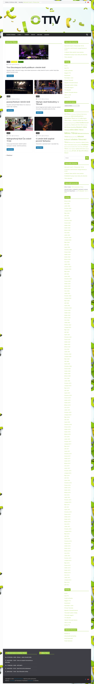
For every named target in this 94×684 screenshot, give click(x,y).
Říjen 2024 (67, 242)
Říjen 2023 (67, 271)
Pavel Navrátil (16, 64)
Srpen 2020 (67, 363)
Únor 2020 (66, 378)
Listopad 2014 (67, 531)
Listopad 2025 (67, 210)
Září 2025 (66, 215)
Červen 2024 (67, 252)
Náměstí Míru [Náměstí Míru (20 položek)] (78, 142)
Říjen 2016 (67, 475)
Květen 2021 (67, 342)
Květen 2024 (67, 254)
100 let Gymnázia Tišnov (77, 187)
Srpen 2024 (67, 247)
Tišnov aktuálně (68, 57)
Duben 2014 (67, 548)
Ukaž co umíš (67, 95)
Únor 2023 (66, 291)
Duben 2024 (67, 257)
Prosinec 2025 (67, 208)
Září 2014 (66, 536)
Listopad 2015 (67, 502)
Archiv (33, 34)
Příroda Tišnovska (68, 80)
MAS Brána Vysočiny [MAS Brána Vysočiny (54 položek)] (70, 127)
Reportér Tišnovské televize (71, 82)
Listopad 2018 (67, 414)
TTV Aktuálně (14, 61)
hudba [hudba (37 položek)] (81, 118)
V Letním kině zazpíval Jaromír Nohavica (45, 139)
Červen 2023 (67, 281)
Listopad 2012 (67, 580)
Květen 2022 (67, 312)
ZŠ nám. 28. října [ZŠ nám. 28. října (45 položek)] (76, 151)
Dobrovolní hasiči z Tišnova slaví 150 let (74, 46)
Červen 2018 (67, 427)
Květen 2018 (67, 429)
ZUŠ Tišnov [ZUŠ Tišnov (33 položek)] (82, 148)
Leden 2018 (67, 439)
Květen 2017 (67, 458)
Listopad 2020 (67, 356)
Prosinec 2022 (67, 295)
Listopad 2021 (67, 327)
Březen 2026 (67, 201)
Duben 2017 (67, 461)
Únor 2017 (66, 465)
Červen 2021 (67, 339)
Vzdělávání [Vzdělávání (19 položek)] (73, 148)
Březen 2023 (67, 288)
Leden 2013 (67, 577)
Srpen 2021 (67, 334)
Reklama (39, 34)
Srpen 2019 (67, 393)
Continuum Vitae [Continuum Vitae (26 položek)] (79, 114)
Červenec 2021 (68, 337)
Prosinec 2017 (67, 441)
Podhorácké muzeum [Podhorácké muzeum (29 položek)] (72, 144)
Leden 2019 (67, 410)
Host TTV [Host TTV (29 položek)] (77, 118)
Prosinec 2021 (67, 325)
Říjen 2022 (67, 300)
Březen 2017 (67, 463)
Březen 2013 (67, 572)
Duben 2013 (67, 570)
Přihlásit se (67, 633)
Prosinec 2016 (67, 470)
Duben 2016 (67, 490)
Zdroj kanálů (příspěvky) (70, 636)
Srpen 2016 (67, 480)
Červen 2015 (67, 514)
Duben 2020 (67, 373)
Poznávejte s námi (68, 78)
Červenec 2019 (68, 395)
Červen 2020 (67, 368)
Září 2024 (66, 244)
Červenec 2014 (68, 541)
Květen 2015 (67, 516)
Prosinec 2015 (67, 499)
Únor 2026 (66, 203)
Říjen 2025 (67, 213)
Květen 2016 (67, 487)
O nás (19, 34)
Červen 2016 (67, 485)
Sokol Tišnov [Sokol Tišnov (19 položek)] (80, 146)
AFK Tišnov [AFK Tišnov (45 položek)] (67, 114)
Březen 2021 (67, 346)
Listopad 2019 (67, 385)
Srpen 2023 (67, 276)
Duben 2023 (67, 286)
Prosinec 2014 (67, 529)
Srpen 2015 (67, 509)
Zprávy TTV (21, 61)
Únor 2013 (66, 575)
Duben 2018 (67, 431)
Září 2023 (66, 274)
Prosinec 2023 (67, 266)
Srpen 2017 (67, 451)
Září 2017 (66, 448)
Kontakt (46, 34)
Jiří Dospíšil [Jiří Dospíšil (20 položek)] (74, 122)
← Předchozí (8, 155)
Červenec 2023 (68, 278)
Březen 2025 (67, 230)
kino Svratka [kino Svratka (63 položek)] (80, 122)
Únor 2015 (66, 524)
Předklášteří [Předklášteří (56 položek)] (85, 144)
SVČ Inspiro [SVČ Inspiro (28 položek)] (85, 146)
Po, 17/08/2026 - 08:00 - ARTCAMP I (13, 665)
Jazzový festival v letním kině (18, 102)
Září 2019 (66, 390)
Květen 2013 (67, 567)
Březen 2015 (67, 521)
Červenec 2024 (68, 249)
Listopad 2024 (67, 240)
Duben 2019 (67, 402)
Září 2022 (66, 303)
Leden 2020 (67, 380)
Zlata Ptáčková (17, 99)
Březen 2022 (67, 317)
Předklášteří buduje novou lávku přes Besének (75, 54)
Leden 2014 (67, 555)
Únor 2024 (66, 261)
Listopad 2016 (67, 473)
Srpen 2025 (67, 218)
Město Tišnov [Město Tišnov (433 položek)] (70, 133)
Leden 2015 (67, 526)
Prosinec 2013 (67, 558)
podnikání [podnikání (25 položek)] (79, 144)
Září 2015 (66, 507)
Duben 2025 (67, 227)
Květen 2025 (67, 225)
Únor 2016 (66, 495)
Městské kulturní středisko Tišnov (16, 653)
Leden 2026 (67, 206)
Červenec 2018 (68, 424)
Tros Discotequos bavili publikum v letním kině (26, 67)
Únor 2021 (66, 349)
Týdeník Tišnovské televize (70, 92)
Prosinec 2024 (67, 237)
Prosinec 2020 (67, 354)
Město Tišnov (45, 653)
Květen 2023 (67, 283)
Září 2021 (66, 332)
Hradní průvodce (68, 70)
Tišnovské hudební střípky (70, 85)
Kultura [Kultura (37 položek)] (73, 125)
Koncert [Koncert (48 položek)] (86, 122)
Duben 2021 (67, 344)
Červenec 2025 (68, 220)
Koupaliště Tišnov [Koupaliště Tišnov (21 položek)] (67, 124)
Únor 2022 (66, 320)
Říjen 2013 (67, 563)
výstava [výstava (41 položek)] (78, 148)
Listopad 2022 (67, 298)
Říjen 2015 (67, 504)
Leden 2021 (67, 351)
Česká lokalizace (68, 641)
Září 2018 (66, 419)
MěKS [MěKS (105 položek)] (72, 130)
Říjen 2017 (67, 446)
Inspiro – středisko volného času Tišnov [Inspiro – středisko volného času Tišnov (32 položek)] (77, 120)
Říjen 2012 (67, 582)
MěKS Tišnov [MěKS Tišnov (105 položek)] (78, 130)
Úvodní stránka (10, 34)
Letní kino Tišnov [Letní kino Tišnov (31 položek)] (79, 125)
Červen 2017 (67, 456)
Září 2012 (66, 584)
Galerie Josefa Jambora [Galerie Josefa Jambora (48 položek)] (77, 116)
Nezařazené (67, 75)
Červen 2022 (67, 310)
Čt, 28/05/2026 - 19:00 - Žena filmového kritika (16, 671)
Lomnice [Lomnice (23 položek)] (85, 125)
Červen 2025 (67, 223)
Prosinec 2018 (67, 412)
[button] (21, 35)
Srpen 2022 (67, 305)
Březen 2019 (67, 405)
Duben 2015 (67, 519)
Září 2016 (66, 478)
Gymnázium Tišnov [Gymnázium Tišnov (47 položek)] (69, 118)
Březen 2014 (67, 550)
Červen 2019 (67, 397)
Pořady (27, 34)
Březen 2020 (67, 376)
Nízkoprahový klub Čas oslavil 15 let (19, 139)
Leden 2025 (67, 235)
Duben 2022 (67, 315)
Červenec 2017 (68, 453)
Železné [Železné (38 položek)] (66, 153)
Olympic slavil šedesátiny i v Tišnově (47, 103)
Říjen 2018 (67, 417)
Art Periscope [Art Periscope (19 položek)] (73, 114)
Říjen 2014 (67, 533)
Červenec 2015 (68, 512)
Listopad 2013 (67, 560)
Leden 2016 (67, 497)
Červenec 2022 (68, 308)
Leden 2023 (67, 293)
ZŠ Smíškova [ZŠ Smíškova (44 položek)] (85, 151)
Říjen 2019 (67, 388)
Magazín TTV (67, 73)
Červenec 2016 (68, 482)
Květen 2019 (67, 400)
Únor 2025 (66, 232)
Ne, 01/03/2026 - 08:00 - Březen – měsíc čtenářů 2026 (18, 657)
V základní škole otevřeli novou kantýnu (74, 52)
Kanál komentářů (68, 638)
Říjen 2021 (67, 329)
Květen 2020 (67, 371)
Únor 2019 (66, 407)
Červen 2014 (67, 543)
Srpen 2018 (67, 422)
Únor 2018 (66, 436)
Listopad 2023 (67, 269)
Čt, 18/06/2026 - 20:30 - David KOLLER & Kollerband (18, 668)
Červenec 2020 (68, 366)
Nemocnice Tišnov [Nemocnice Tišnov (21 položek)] (72, 142)
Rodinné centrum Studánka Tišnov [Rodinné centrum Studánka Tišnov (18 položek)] (71, 146)
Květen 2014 (67, 546)
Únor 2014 (66, 553)
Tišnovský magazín (69, 87)
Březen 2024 (67, 259)
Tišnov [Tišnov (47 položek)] (66, 148)
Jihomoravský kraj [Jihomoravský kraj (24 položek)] (68, 122)
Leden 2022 (67, 322)
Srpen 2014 (67, 538)
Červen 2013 (67, 565)
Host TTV (66, 68)
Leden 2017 (67, 468)
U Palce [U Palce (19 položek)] (69, 148)
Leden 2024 (67, 264)
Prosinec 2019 (67, 383)
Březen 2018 (67, 434)
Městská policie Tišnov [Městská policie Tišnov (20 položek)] (73, 136)
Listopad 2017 (67, 444)
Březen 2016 (67, 492)
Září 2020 (66, 361)
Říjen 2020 (67, 359)
